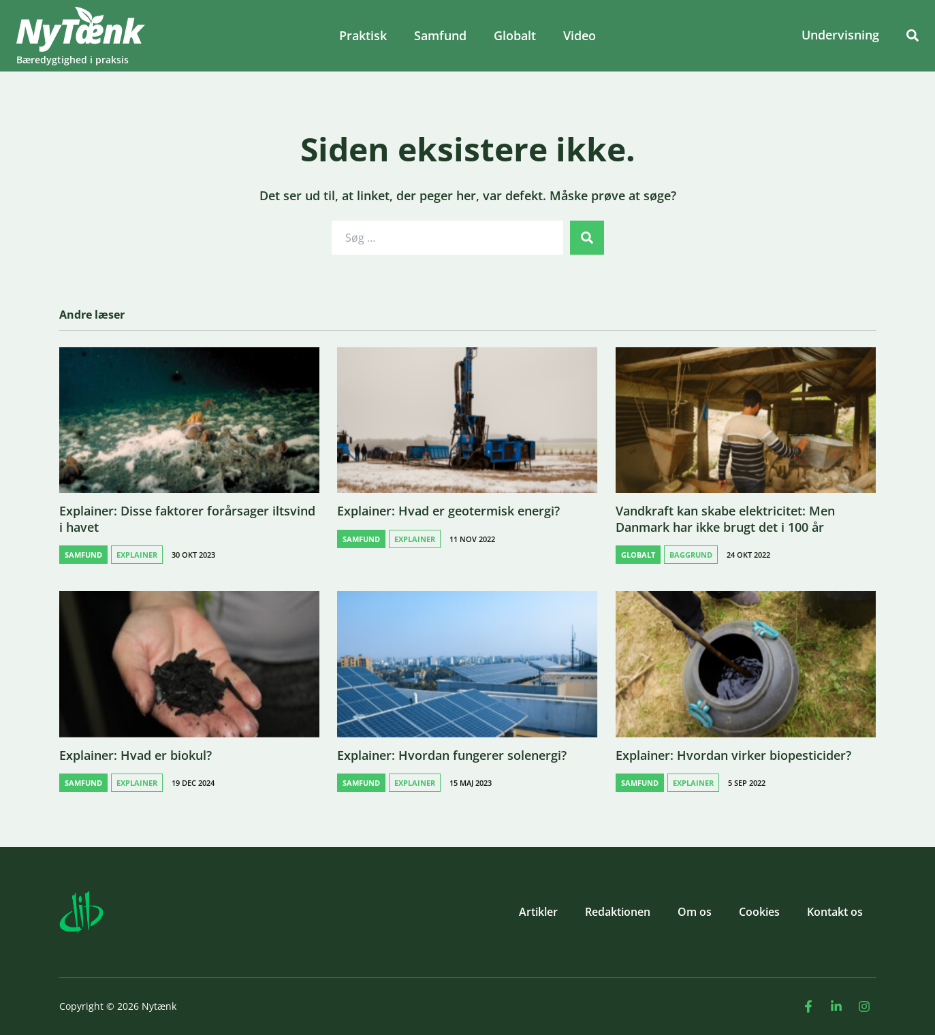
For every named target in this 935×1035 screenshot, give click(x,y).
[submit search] (587, 238)
